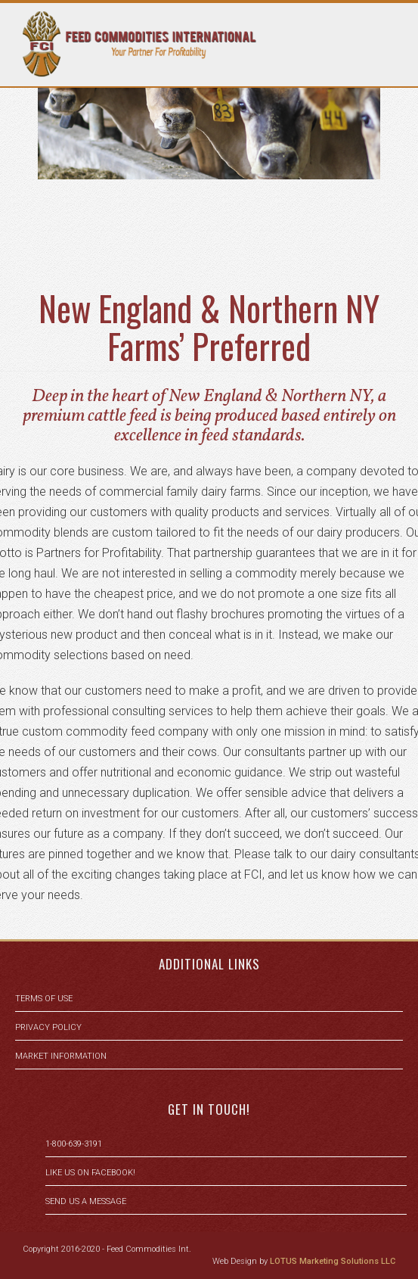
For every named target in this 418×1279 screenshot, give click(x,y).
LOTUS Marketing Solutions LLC (332, 1261)
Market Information (61, 1056)
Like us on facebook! (90, 1173)
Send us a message (85, 1201)
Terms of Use (44, 999)
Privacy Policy (48, 1027)
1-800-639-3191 (73, 1144)
